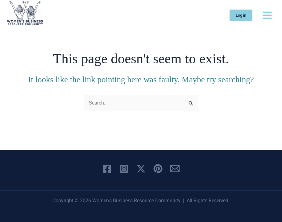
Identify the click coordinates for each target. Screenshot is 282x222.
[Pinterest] (158, 168)
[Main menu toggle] (267, 15)
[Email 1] (175, 168)
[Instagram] (124, 168)
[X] (141, 168)
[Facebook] (107, 168)
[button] (241, 15)
